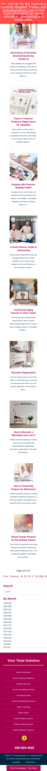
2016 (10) (7, 635)
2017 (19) (7, 631)
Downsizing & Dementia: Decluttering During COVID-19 (23, 56)
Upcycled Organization (23, 372)
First (5, 576)
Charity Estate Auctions (23, 724)
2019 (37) (7, 625)
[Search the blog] (23, 592)
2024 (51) (7, 609)
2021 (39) (7, 619)
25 (25, 576)
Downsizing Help (24, 695)
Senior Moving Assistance (23, 678)
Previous (14, 576)
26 (29, 576)
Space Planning (23, 707)
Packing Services (23, 684)
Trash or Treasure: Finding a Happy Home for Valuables (23, 121)
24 (21, 576)
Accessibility (16, 762)
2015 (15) (7, 638)
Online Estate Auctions (23, 718)
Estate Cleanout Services (23, 730)
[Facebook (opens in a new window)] (24, 738)
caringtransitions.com (18, 10)
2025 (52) (7, 606)
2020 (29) (7, 622)
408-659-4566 (24, 747)
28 (36, 576)
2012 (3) (6, 647)
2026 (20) (7, 603)
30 (45, 576)
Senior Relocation (23, 672)
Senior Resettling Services (24, 689)
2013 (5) (6, 644)
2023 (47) (7, 613)
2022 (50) (7, 616)
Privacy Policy (30, 762)
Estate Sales (23, 713)
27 (33, 576)
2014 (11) (7, 641)
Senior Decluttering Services (23, 701)
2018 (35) (7, 628)
